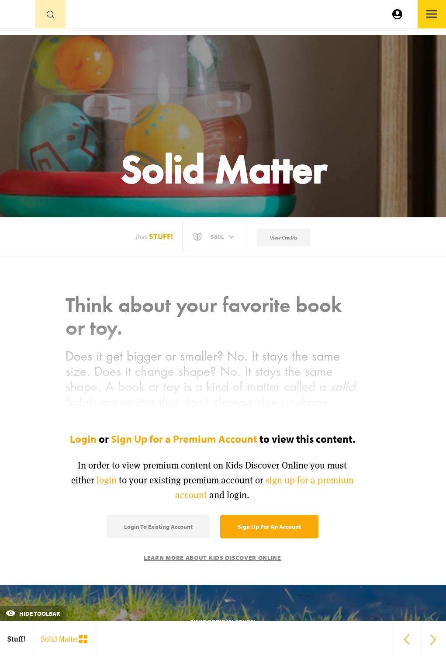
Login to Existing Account (158, 527)
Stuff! (161, 236)
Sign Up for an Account (269, 527)
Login (83, 438)
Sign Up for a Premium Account (184, 438)
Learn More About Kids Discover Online (212, 558)
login (107, 480)
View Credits (283, 237)
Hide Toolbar (33, 614)
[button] (215, 237)
